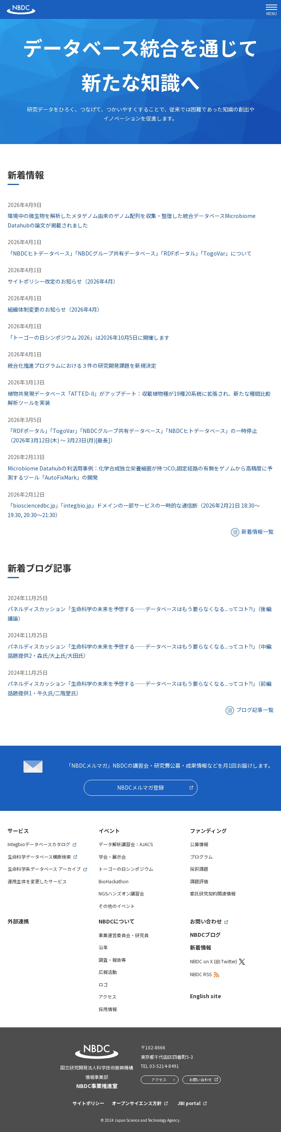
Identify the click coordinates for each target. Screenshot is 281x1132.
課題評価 (199, 881)
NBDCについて (117, 921)
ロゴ (103, 984)
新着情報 (200, 947)
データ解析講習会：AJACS (126, 844)
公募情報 (199, 844)
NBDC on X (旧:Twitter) (213, 961)
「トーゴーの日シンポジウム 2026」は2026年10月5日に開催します (89, 337)
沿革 (103, 947)
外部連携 (18, 921)
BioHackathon (114, 881)
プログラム (201, 856)
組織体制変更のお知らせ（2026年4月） (55, 309)
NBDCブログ (205, 934)
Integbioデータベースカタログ (39, 844)
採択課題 (199, 868)
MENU (271, 10)
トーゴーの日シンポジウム (126, 868)
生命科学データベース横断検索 (39, 856)
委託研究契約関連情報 (212, 893)
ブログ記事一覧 (254, 709)
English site (205, 996)
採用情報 (108, 1009)
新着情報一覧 (257, 531)
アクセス (107, 996)
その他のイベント (117, 906)
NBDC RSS (201, 974)
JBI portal (189, 1103)
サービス (18, 830)
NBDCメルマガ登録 (140, 787)
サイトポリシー (88, 1103)
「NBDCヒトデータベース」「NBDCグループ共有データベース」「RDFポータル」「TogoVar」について (130, 253)
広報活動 (108, 972)
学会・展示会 (112, 856)
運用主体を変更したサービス (37, 881)
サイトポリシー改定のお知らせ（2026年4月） (63, 281)
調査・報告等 (112, 959)
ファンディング (208, 830)
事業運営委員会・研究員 (124, 935)
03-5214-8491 (164, 1066)
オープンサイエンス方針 (137, 1103)
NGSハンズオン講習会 (121, 893)
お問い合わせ (206, 921)
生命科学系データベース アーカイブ (44, 868)
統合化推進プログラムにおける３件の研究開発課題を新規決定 (82, 365)
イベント (109, 830)
